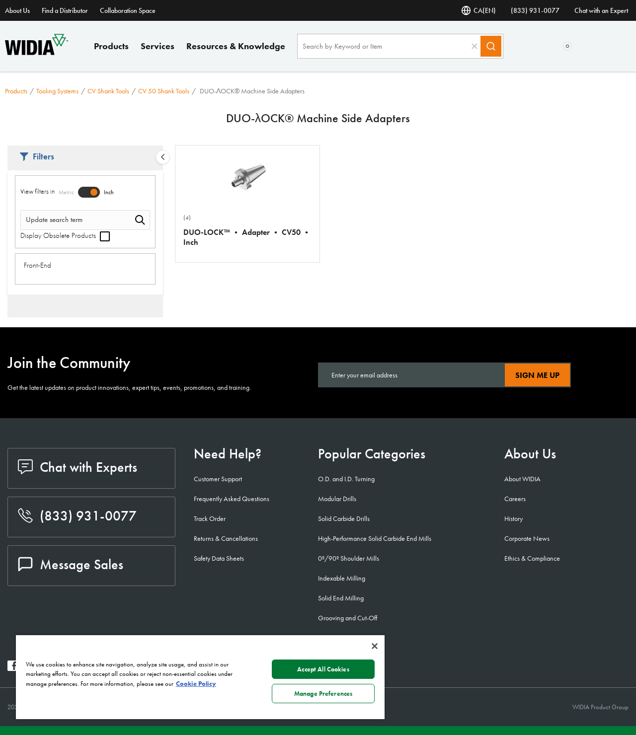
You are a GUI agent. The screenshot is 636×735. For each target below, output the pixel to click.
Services (157, 46)
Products (111, 46)
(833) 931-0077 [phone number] (535, 10)
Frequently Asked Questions (231, 498)
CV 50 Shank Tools (163, 90)
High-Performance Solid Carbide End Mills (374, 538)
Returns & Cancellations (226, 538)
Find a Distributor (65, 10)
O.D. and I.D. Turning (346, 478)
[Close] (375, 646)
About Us (17, 10)
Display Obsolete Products (65, 235)
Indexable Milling (341, 578)
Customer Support (218, 478)
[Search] (490, 46)
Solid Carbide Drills (344, 518)
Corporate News (527, 538)
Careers (515, 498)
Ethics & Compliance (532, 558)
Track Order (210, 518)
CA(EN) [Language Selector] (478, 10)
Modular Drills (337, 498)
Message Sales (70, 564)
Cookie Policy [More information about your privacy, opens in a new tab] (196, 683)
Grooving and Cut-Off (347, 617)
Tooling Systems (57, 90)
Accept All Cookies (323, 669)
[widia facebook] (12, 668)
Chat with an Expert (601, 10)
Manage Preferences (323, 693)
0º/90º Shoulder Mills (348, 558)
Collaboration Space (128, 10)
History (513, 518)
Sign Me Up (537, 375)
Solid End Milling (341, 597)
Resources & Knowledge (235, 46)
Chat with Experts (77, 467)
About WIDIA (522, 478)
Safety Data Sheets (219, 558)
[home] (36, 52)
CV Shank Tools (108, 90)
